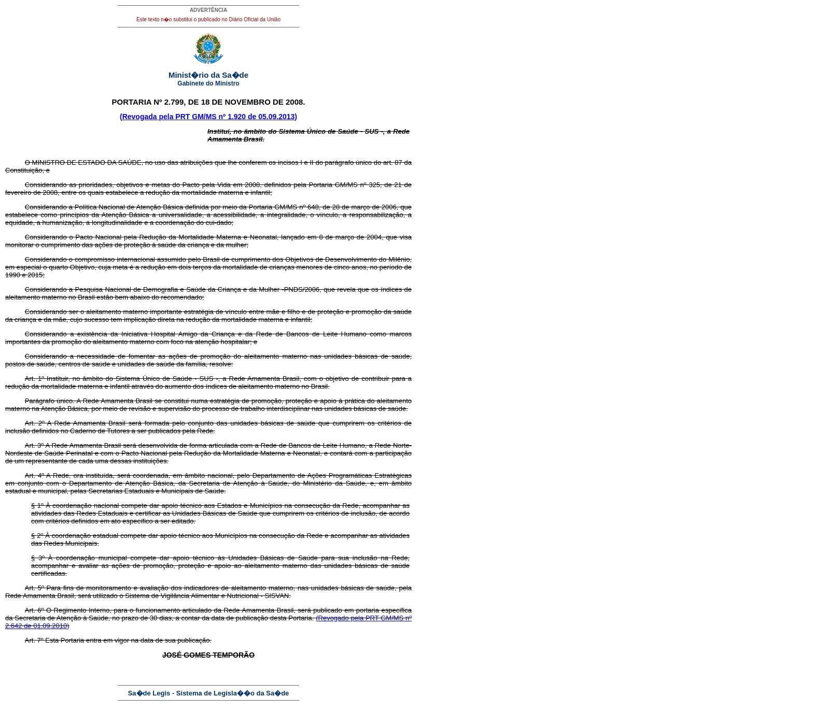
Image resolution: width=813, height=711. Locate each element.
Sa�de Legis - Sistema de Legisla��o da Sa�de (208, 693)
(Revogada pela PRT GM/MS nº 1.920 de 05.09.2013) (208, 116)
